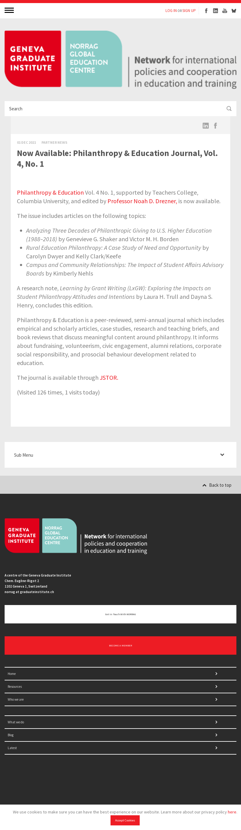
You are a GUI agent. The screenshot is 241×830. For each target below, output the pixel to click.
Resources (15, 686)
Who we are (16, 699)
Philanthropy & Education (50, 192)
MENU (10, 10)
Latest (12, 748)
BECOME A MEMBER (120, 645)
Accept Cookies (125, 820)
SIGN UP (189, 10)
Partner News (54, 142)
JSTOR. (109, 377)
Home (12, 674)
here (232, 812)
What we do (16, 722)
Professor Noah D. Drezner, (142, 201)
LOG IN (171, 10)
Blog (11, 735)
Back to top (216, 485)
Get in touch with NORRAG (120, 614)
